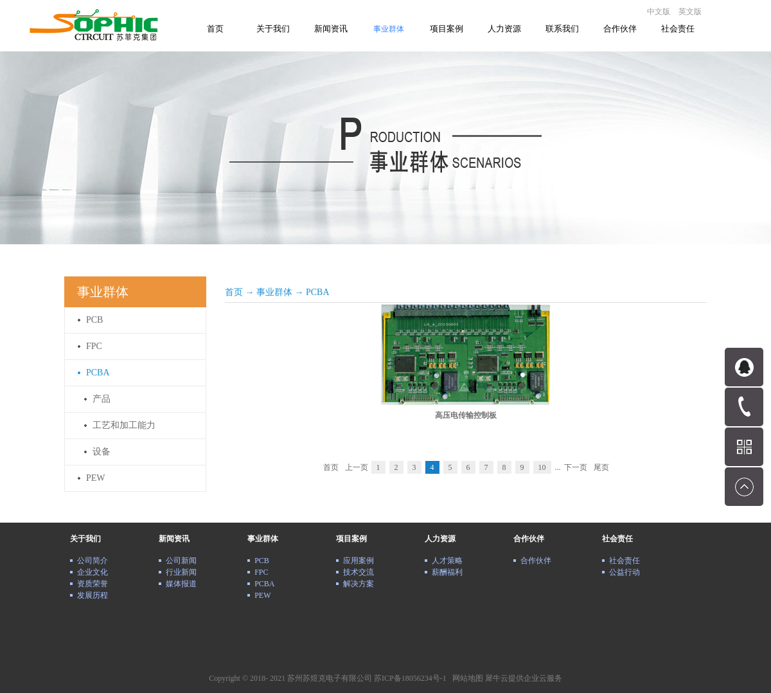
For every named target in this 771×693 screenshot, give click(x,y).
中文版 (658, 11)
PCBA (318, 292)
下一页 (575, 467)
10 (542, 467)
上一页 (356, 467)
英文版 (690, 11)
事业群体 (274, 292)
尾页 (601, 467)
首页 (215, 28)
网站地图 (465, 678)
